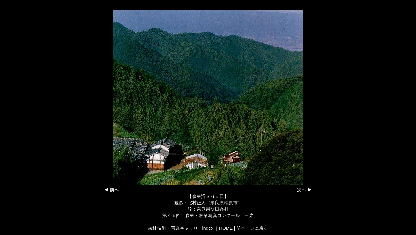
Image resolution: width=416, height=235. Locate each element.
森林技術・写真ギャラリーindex (180, 228)
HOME (226, 228)
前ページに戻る (252, 228)
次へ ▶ (304, 189)
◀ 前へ (111, 189)
